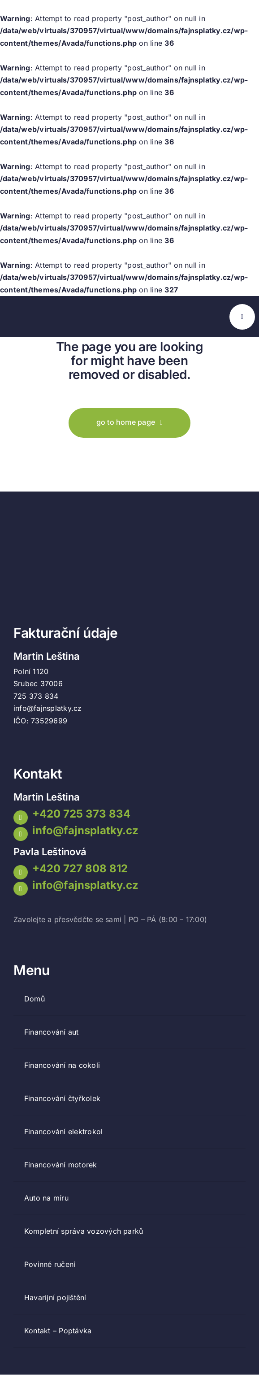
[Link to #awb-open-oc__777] (242, 317)
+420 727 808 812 (80, 868)
